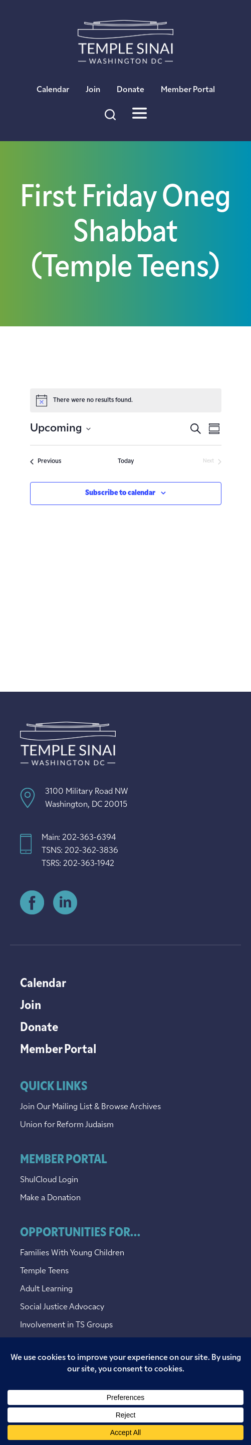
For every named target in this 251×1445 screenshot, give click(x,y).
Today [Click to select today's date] (126, 461)
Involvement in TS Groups (66, 1325)
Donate (130, 90)
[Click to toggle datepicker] (60, 428)
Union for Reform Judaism (67, 1125)
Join (93, 90)
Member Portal (188, 90)
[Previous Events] (45, 461)
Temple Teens (44, 1271)
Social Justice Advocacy (62, 1307)
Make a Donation (50, 1198)
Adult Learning (46, 1289)
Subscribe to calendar (120, 493)
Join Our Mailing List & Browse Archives (90, 1107)
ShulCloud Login (49, 1180)
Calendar (53, 90)
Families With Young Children (72, 1253)
